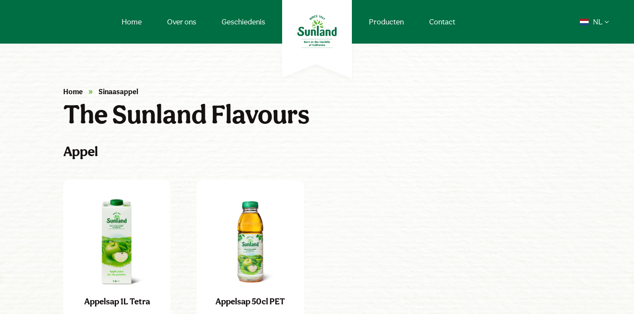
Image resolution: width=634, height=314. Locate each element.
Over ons (181, 21)
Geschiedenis (243, 21)
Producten (386, 21)
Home (132, 21)
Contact (442, 21)
